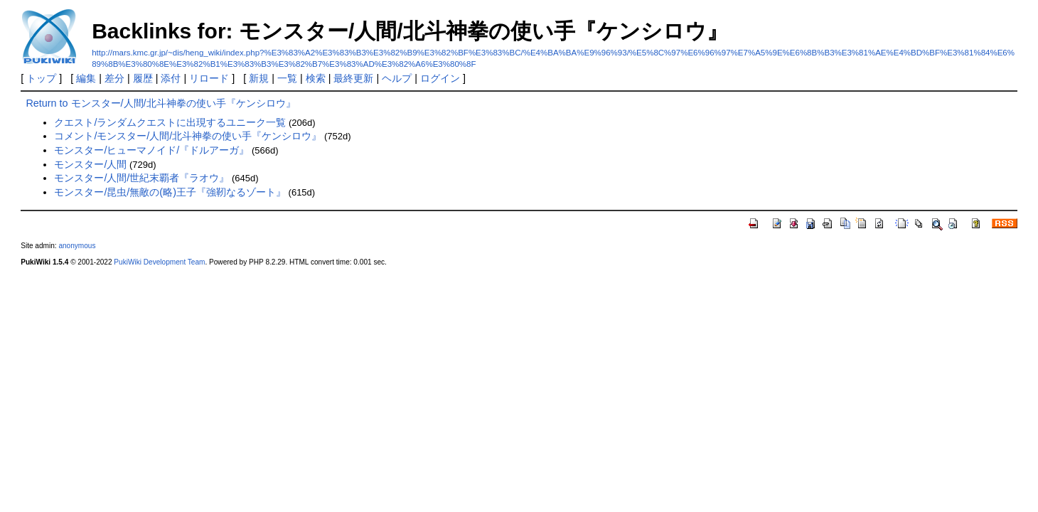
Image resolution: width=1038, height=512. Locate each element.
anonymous (76, 246)
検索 (316, 78)
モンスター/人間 (90, 164)
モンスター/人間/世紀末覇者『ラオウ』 (141, 177)
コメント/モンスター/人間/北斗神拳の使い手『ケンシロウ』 (187, 136)
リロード (209, 78)
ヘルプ (397, 78)
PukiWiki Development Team (159, 262)
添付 (171, 78)
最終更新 (353, 78)
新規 (259, 78)
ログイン (440, 78)
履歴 (143, 78)
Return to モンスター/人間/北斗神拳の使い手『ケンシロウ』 (160, 103)
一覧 (287, 78)
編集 (86, 78)
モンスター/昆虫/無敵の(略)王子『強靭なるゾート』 (170, 192)
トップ (41, 78)
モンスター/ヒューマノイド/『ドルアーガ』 (151, 150)
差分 (114, 78)
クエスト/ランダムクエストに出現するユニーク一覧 (170, 122)
